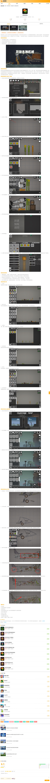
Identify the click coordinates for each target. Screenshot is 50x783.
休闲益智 (12, 5)
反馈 (49, 393)
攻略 (40, 3)
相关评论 (41, 23)
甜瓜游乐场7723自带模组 (12, 32)
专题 (32, 3)
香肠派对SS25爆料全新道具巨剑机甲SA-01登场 (14, 734)
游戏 (9, 3)
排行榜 (47, 3)
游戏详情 (8, 23)
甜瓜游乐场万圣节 (8, 657)
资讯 (21, 721)
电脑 (24, 3)
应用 (17, 3)
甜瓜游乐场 (4, 32)
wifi (24, 721)
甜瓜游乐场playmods (9, 662)
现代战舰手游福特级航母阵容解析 (12, 747)
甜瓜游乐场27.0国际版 (9, 637)
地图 (35, 721)
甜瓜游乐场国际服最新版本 (10, 632)
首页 (2, 3)
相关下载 (25, 23)
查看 (48, 628)
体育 (2, 721)
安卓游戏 (8, 5)
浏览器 (32, 721)
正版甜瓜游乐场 (20, 32)
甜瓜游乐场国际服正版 (9, 627)
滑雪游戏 (11, 721)
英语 (27, 721)
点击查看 (5, 622)
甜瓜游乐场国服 (8, 667)
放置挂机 (6, 721)
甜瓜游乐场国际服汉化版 (9, 647)
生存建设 (16, 721)
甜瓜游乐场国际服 (8, 642)
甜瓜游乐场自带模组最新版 (10, 652)
